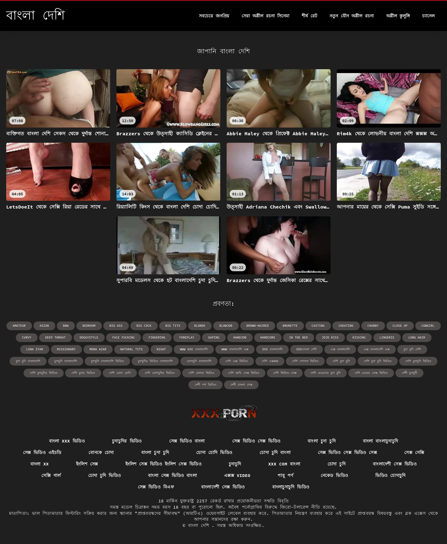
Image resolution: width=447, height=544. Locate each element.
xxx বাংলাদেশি (272, 349)
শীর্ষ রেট (309, 16)
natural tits (131, 349)
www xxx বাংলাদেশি (194, 349)
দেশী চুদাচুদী (409, 373)
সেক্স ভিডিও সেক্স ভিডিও (256, 441)
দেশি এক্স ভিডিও (236, 361)
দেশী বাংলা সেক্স (241, 385)
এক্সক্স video (237, 475)
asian (44, 326)
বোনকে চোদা (101, 452)
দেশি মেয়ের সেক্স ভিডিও (371, 373)
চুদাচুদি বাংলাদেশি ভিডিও (107, 361)
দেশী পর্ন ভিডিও (205, 385)
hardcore (267, 337)
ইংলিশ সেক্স (87, 464)
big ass (116, 326)
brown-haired (257, 326)
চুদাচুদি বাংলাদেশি (65, 361)
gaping (213, 337)
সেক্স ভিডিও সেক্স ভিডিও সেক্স (347, 452)
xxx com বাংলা (284, 464)
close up (400, 326)
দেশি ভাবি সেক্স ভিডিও (243, 373)
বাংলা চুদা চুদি (322, 441)
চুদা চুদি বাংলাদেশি (28, 361)
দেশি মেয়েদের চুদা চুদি (325, 373)
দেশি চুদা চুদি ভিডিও (377, 361)
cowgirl (428, 326)
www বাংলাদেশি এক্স (235, 349)
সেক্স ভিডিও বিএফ (156, 487)
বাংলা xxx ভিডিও (67, 441)
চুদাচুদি (235, 464)
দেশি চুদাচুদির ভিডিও (43, 373)
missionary (66, 349)
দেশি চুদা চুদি (341, 361)
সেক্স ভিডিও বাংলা (187, 441)
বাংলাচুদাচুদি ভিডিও (290, 487)
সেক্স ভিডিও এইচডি (42, 452)
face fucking (123, 337)
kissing (359, 337)
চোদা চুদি (336, 464)
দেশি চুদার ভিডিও (83, 373)
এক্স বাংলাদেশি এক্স (377, 349)
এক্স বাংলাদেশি (340, 349)
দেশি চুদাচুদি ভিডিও (418, 361)
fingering (157, 337)
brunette (290, 326)
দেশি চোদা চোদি (120, 373)
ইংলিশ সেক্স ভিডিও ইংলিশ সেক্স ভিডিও (163, 464)
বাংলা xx (39, 464)
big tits (172, 326)
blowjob (226, 326)
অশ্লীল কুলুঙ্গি (398, 16)
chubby (373, 326)
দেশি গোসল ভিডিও (305, 361)
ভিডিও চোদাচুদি (390, 475)
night (161, 349)
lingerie (387, 337)
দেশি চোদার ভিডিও (201, 373)
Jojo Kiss (330, 337)
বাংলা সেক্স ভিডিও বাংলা (172, 475)
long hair (417, 337)
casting (318, 326)
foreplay (186, 337)
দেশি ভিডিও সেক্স (284, 373)
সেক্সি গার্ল (51, 475)
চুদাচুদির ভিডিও (127, 441)
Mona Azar (98, 349)
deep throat (55, 337)
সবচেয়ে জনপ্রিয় (214, 16)
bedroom (89, 326)
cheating (346, 326)
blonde (199, 326)
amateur (19, 326)
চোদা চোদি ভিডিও (214, 452)
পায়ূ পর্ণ (285, 475)
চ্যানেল (428, 16)
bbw (66, 326)
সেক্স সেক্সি (414, 452)
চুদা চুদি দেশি (412, 349)
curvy (26, 337)
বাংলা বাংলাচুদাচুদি (380, 441)
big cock (144, 326)
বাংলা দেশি (200, 525)
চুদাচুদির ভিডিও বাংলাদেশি (155, 361)
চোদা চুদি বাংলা (275, 452)
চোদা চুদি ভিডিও (104, 475)
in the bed (298, 337)
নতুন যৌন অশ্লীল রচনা (351, 16)
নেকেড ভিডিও (334, 475)
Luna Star (34, 349)
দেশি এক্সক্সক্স (270, 361)
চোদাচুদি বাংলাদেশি (199, 361)
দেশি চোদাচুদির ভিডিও (159, 373)
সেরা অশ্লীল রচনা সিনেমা (265, 16)
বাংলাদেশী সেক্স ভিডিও (395, 464)
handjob (239, 337)
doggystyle (89, 337)
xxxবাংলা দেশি (306, 349)
